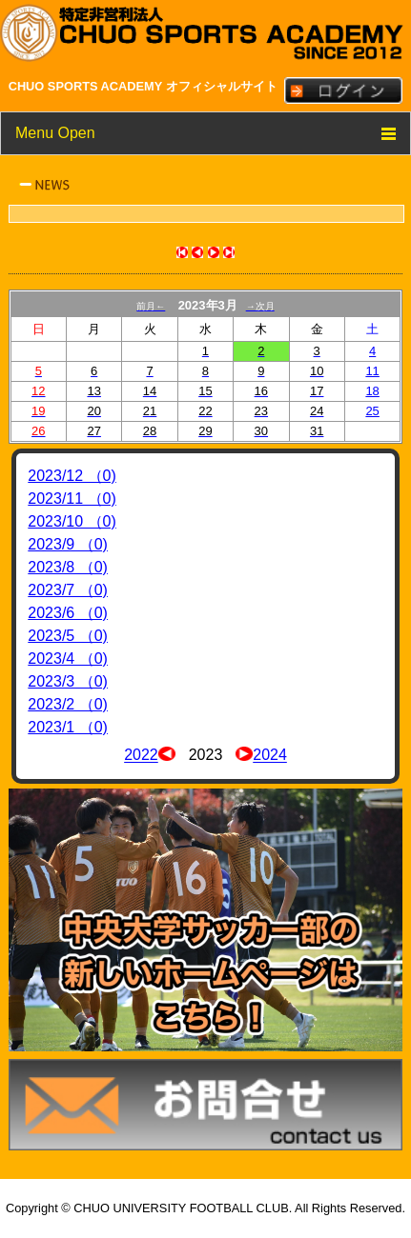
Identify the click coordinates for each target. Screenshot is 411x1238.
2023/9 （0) (68, 544)
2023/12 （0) (72, 476)
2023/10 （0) (72, 521)
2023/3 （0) (68, 681)
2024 (270, 756)
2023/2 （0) (68, 704)
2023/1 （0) (68, 727)
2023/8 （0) (68, 567)
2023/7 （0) (68, 590)
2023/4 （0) (68, 658)
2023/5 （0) (68, 636)
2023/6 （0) (68, 613)
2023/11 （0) (72, 498)
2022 (141, 756)
